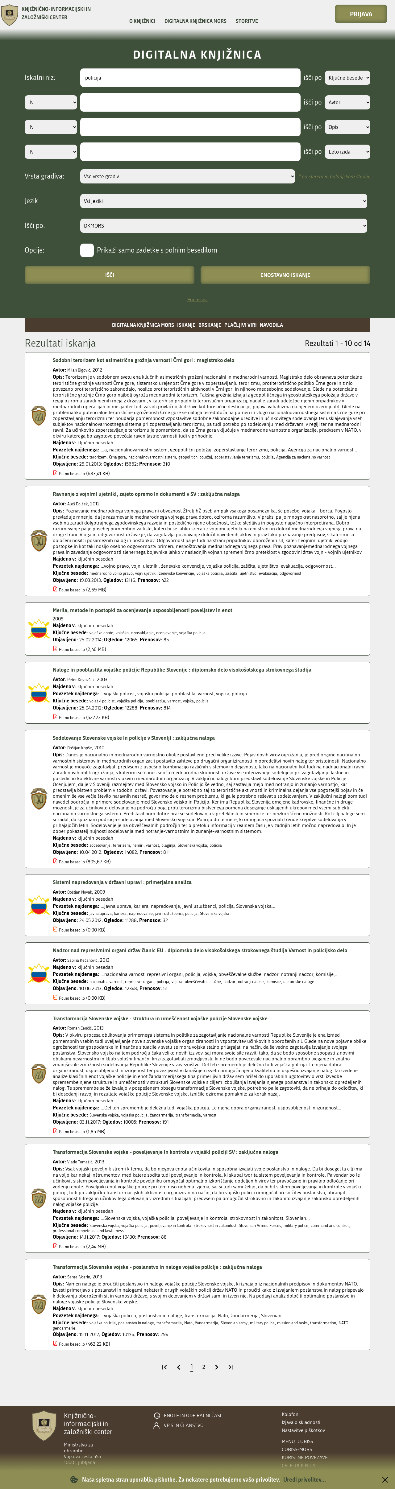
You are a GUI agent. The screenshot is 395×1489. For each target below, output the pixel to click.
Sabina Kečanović (85, 974)
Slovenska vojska (212, 851)
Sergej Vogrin (81, 1293)
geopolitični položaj (217, 457)
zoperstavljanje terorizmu (267, 457)
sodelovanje (102, 851)
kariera (126, 919)
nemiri (147, 851)
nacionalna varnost (109, 996)
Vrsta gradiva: (44, 176)
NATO (93, 1345)
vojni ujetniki (159, 579)
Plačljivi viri (240, 324)
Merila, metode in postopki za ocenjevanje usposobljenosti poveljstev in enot (156, 615)
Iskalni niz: (40, 78)
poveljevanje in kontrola (187, 1240)
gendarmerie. (116, 1345)
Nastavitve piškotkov (303, 1430)
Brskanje (209, 324)
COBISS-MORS (297, 1449)
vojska (208, 707)
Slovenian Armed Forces (296, 1240)
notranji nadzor (282, 996)
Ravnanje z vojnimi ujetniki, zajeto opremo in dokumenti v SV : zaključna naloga (160, 499)
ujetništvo (282, 579)
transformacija (208, 1130)
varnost (191, 707)
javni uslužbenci (184, 919)
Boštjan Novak (82, 898)
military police (340, 1240)
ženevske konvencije (197, 579)
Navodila (271, 324)
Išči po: (35, 226)
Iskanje (186, 324)
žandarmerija (176, 1130)
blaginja (183, 851)
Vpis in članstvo (184, 1425)
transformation (69, 1345)
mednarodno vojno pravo (116, 579)
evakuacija (306, 579)
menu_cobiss (297, 1441)
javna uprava (102, 919)
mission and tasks (332, 1339)
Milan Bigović (81, 370)
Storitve (247, 20)
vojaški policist (104, 707)
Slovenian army (263, 1339)
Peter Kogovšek (83, 685)
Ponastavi (197, 299)
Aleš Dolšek (79, 509)
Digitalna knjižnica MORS (195, 20)
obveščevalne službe (225, 996)
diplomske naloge (340, 996)
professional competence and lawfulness (145, 1246)
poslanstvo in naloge (146, 1339)
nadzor (256, 996)
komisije (310, 996)
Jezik (31, 201)
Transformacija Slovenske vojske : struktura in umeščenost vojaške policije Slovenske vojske (177, 1032)
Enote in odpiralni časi (192, 1415)
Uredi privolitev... (304, 1479)
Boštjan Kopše (82, 753)
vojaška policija (237, 579)
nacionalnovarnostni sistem (165, 457)
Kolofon (290, 1414)
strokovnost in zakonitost (241, 1240)
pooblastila (169, 707)
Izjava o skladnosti (301, 1422)
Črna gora (123, 457)
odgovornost (333, 579)
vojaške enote (103, 638)
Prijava (361, 14)
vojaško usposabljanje (144, 638)
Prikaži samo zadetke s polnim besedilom (157, 250)
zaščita (263, 579)
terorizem (99, 457)
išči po (307, 78)
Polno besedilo (74, 479)
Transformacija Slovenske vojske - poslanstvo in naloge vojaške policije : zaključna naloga (174, 1282)
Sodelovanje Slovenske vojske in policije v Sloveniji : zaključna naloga (146, 743)
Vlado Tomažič (82, 1176)
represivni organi (150, 996)
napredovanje (150, 919)
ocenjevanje (182, 638)
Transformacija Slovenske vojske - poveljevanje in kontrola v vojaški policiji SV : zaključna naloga (183, 1166)
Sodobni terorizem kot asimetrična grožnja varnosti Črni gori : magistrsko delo (157, 360)
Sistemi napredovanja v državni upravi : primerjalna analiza (133, 887)
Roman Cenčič (82, 1043)
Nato (208, 1339)
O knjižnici (142, 20)
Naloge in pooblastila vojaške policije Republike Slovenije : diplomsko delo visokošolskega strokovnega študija (202, 675)
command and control (76, 1246)
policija (304, 457)
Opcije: (34, 250)
